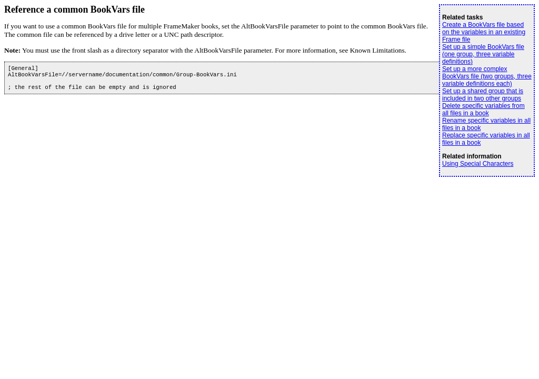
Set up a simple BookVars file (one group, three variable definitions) (483, 54)
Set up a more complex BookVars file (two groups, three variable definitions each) (487, 76)
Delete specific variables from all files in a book (483, 109)
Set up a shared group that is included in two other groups (482, 94)
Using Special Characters (477, 163)
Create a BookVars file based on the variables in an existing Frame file (483, 32)
